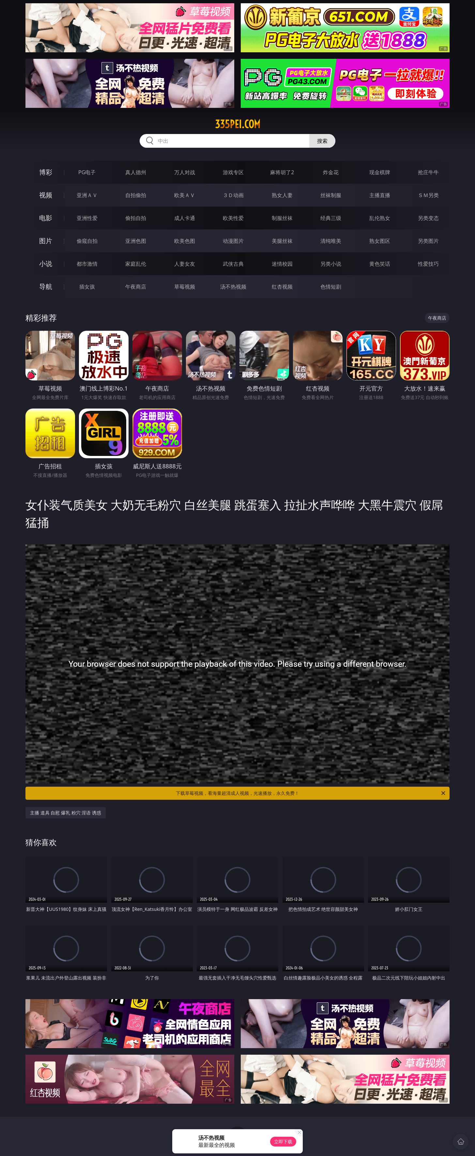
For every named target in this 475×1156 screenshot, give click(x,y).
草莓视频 (184, 286)
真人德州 (135, 172)
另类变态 (428, 218)
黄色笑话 (379, 263)
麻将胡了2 (282, 172)
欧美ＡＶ (184, 195)
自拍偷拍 (135, 195)
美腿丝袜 (282, 240)
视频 (45, 195)
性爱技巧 (428, 263)
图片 (45, 240)
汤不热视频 (233, 286)
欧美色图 (184, 240)
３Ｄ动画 (233, 195)
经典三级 (330, 218)
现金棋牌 (379, 172)
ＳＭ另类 (428, 195)
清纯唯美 (330, 240)
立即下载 (283, 1141)
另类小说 (330, 263)
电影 (45, 217)
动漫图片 (233, 240)
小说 (45, 263)
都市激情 (87, 263)
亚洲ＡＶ (87, 195)
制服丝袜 (282, 218)
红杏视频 (282, 286)
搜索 (322, 140)
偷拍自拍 (135, 218)
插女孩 (87, 286)
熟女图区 (379, 240)
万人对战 (184, 172)
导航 (45, 286)
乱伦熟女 (379, 218)
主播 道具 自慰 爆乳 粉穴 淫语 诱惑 (65, 813)
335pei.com (237, 124)
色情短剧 (330, 286)
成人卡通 (184, 218)
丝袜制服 (330, 195)
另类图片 (428, 240)
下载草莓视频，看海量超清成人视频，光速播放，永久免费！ (311, 793)
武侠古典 (233, 263)
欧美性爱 (233, 218)
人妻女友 (184, 263)
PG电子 (87, 172)
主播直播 (379, 195)
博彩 (45, 172)
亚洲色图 (135, 240)
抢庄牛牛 (428, 172)
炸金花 (331, 172)
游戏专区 (233, 172)
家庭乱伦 (135, 263)
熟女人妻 (282, 195)
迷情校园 (282, 263)
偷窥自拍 (87, 240)
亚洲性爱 (87, 218)
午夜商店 (135, 286)
